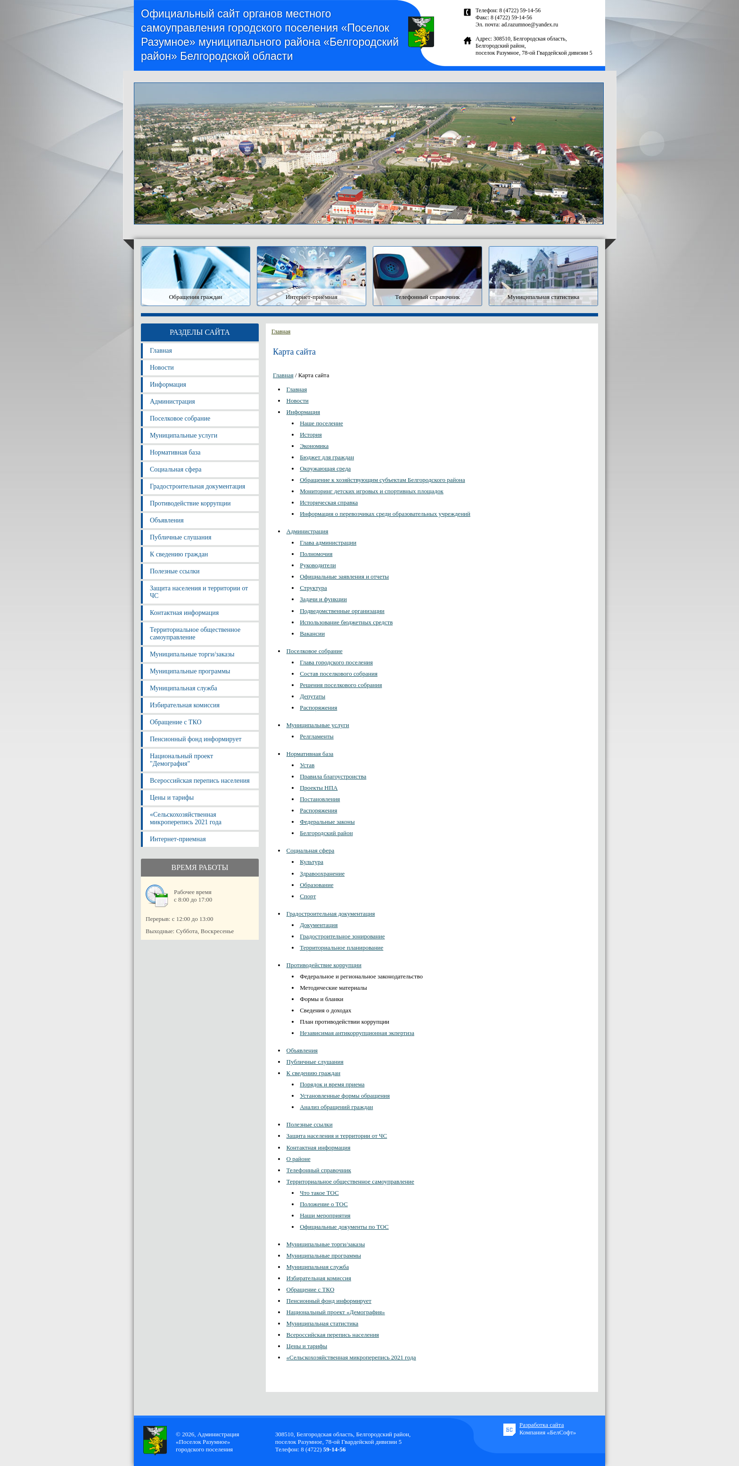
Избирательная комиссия (185, 705)
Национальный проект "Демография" (181, 760)
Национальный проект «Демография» (336, 1312)
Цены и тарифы (172, 797)
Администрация (172, 401)
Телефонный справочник (319, 1170)
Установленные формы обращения (345, 1095)
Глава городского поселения (336, 662)
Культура (311, 861)
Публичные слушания (180, 537)
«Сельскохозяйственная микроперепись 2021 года (186, 818)
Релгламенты (317, 736)
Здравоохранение (322, 873)
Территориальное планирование (341, 947)
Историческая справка (329, 502)
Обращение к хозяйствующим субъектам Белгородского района (382, 479)
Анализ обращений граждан (336, 1106)
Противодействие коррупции (190, 503)
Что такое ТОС (319, 1192)
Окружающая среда (325, 468)
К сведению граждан (179, 554)
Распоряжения (318, 707)
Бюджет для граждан (327, 457)
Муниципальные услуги (183, 435)
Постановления (320, 799)
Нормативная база (175, 452)
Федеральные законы (327, 821)
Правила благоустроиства (333, 776)
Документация (318, 924)
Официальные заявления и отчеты (344, 576)
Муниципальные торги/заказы (192, 654)
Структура (313, 587)
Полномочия (316, 553)
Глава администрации (328, 542)
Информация (168, 384)
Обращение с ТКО (176, 722)
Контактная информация (184, 612)
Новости (162, 367)
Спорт (308, 896)
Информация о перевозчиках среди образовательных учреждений (385, 513)
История (311, 434)
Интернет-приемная (178, 839)
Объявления (167, 520)
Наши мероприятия (325, 1215)
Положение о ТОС (324, 1204)
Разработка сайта (541, 1424)
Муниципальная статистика (323, 1323)
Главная (161, 350)
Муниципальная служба (183, 688)
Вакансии (312, 633)
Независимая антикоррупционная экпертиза (357, 1032)
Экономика (314, 445)
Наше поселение (321, 423)
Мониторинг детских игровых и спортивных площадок (371, 491)
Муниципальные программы (190, 671)
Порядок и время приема (332, 1084)
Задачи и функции (323, 599)
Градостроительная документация (197, 486)
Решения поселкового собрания (341, 684)
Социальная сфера (176, 469)
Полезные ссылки (175, 571)
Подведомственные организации (342, 610)
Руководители (318, 565)
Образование (316, 884)
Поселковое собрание (180, 418)
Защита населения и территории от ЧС (199, 592)
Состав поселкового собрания (339, 673)
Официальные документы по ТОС (344, 1226)
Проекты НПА (318, 787)
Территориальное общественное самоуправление (195, 633)
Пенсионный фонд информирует (195, 739)
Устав (307, 765)
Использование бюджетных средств (346, 622)
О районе (299, 1158)
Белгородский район (326, 833)
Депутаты (312, 696)
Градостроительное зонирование (342, 936)
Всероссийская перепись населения (200, 780)
